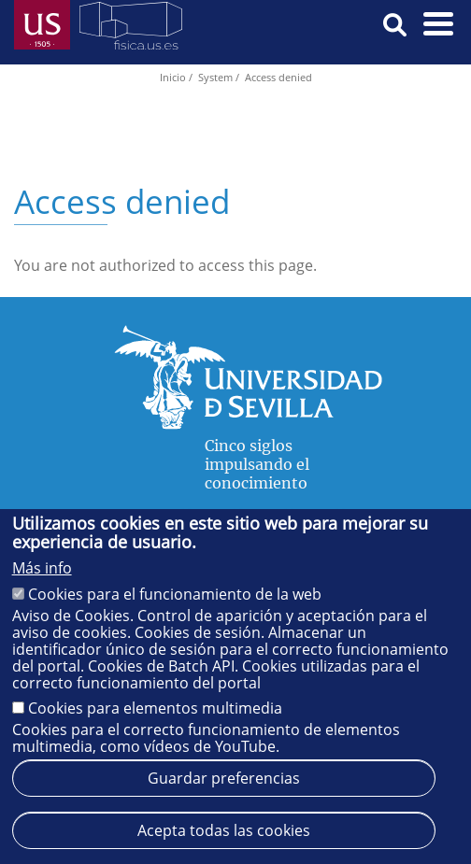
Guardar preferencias (224, 778)
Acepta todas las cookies (223, 830)
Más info (42, 567)
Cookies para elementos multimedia (155, 708)
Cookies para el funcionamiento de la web (174, 594)
